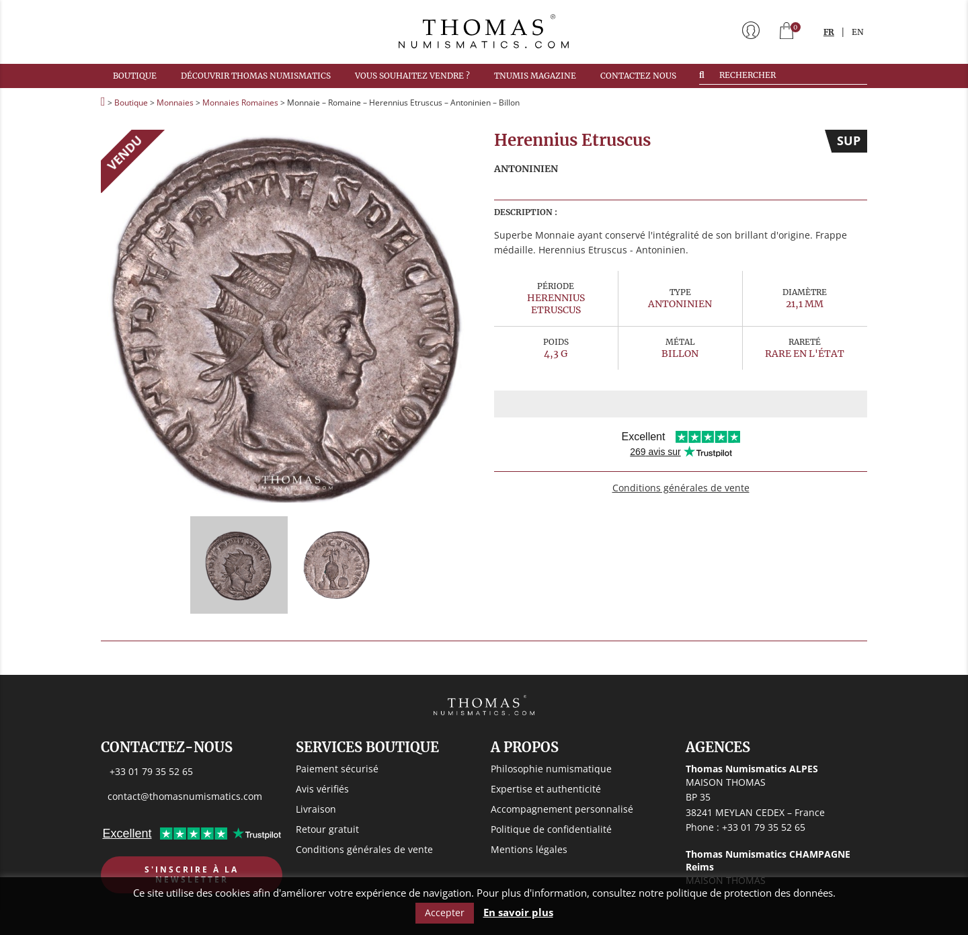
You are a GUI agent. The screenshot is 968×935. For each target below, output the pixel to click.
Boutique (135, 76)
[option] (287, 316)
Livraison (316, 809)
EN (858, 32)
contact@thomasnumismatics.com (185, 796)
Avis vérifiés (322, 788)
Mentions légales (529, 849)
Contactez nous (638, 76)
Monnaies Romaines (240, 102)
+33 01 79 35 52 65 (151, 771)
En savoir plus (518, 912)
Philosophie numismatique (551, 768)
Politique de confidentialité (551, 829)
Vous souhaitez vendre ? (412, 76)
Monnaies (175, 102)
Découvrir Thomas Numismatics (256, 76)
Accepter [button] (445, 912)
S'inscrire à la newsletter (192, 875)
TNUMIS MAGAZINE (535, 76)
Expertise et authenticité (546, 788)
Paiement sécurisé (337, 768)
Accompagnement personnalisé (562, 809)
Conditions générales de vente (681, 487)
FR (828, 32)
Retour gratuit (327, 829)
